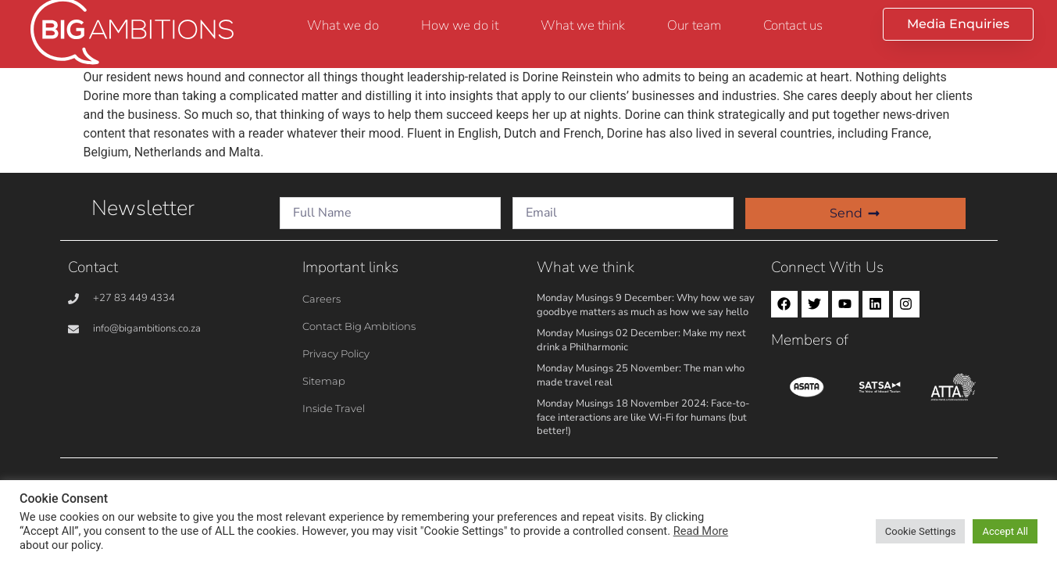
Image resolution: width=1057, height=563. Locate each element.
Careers (321, 298)
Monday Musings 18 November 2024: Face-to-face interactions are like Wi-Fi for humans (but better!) (643, 417)
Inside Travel (333, 408)
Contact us (793, 25)
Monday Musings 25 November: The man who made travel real (641, 375)
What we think (583, 25)
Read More (700, 531)
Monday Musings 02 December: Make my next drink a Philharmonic (641, 340)
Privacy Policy (336, 353)
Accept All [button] (1005, 531)
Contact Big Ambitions (359, 326)
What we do (343, 25)
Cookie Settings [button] (920, 531)
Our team (694, 25)
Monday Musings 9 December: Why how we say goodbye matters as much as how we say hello (646, 305)
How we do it (459, 25)
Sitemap (323, 381)
